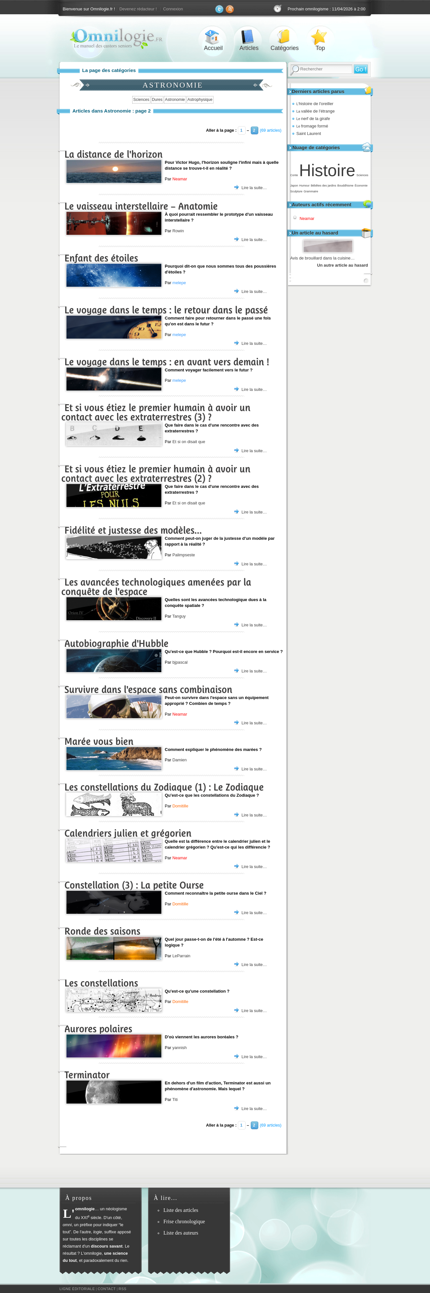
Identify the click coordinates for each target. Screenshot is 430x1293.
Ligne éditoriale (77, 1289)
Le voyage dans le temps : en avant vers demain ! (166, 361)
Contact (107, 1289)
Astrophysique (200, 99)
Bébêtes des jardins (323, 185)
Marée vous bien (99, 741)
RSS (122, 1289)
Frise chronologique (184, 1221)
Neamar (307, 218)
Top (320, 37)
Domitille (180, 806)
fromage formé (312, 126)
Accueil (213, 37)
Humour (304, 185)
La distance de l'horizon (113, 154)
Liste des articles (180, 1210)
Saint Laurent (308, 133)
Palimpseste (183, 554)
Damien (179, 759)
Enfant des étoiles (101, 258)
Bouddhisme (345, 185)
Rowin (178, 230)
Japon (294, 185)
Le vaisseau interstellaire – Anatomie (141, 206)
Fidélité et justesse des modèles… (133, 530)
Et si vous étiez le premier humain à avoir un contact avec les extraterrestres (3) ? (155, 412)
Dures (157, 99)
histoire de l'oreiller (314, 103)
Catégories (285, 37)
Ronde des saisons (102, 931)
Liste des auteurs (180, 1233)
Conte (294, 175)
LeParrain (181, 955)
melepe (179, 282)
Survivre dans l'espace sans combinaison (148, 689)
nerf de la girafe (313, 118)
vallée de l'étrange (315, 111)
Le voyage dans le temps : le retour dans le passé (166, 310)
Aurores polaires (98, 1028)
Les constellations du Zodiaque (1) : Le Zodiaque (164, 787)
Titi (175, 1099)
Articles (249, 37)
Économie (360, 185)
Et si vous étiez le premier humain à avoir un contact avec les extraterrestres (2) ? (155, 474)
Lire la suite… (254, 187)
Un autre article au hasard (342, 265)
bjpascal (180, 662)
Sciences (362, 175)
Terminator (87, 1074)
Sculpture (296, 191)
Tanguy (179, 616)
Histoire (327, 170)
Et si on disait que (188, 441)
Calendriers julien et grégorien (128, 833)
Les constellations (101, 983)
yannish (179, 1047)
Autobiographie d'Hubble (116, 643)
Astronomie (175, 99)
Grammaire (311, 191)
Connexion (173, 8)
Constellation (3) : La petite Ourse (134, 885)
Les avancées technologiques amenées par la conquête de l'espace (156, 587)
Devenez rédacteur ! (138, 8)
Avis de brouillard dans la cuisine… (322, 258)
